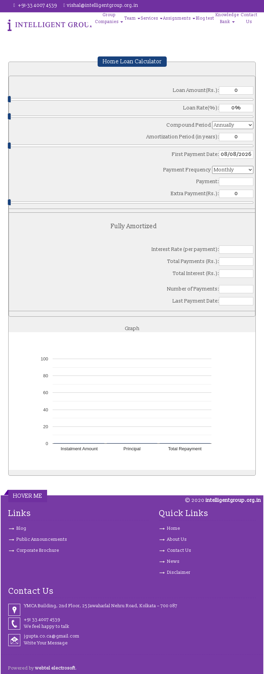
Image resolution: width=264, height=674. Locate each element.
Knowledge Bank (227, 18)
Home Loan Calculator (132, 61)
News (173, 561)
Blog (200, 18)
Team (132, 18)
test (210, 18)
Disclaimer (178, 572)
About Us (177, 539)
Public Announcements (41, 539)
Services (152, 18)
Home (173, 528)
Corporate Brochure (37, 550)
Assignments (179, 18)
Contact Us (249, 18)
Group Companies (109, 18)
